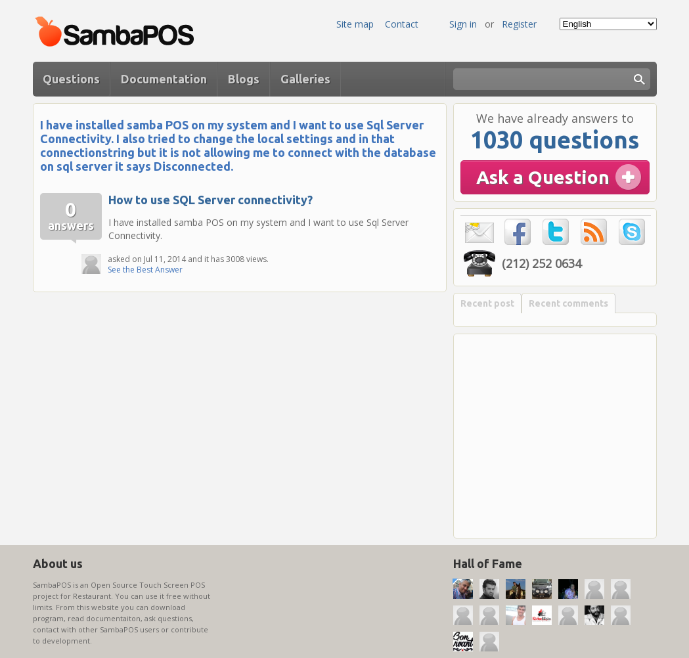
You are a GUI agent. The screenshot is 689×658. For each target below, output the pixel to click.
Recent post (487, 303)
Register (519, 24)
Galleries (305, 78)
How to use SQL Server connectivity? (210, 199)
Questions (71, 78)
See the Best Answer (145, 269)
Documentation (164, 78)
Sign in (463, 24)
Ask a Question (543, 177)
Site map (355, 24)
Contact (401, 24)
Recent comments (568, 303)
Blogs (243, 78)
